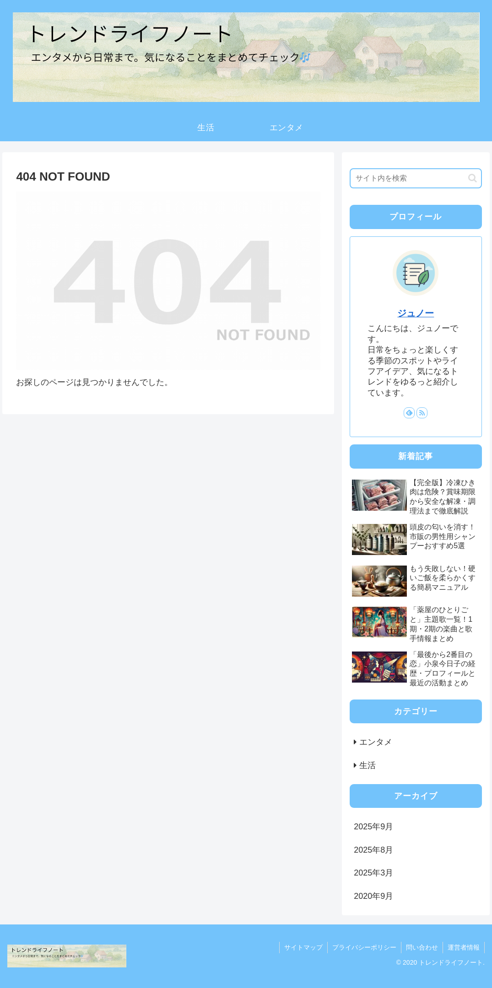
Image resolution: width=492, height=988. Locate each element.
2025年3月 (373, 872)
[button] (473, 178)
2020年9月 (373, 896)
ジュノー (415, 313)
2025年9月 (373, 826)
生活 (367, 765)
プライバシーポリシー (364, 947)
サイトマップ (303, 947)
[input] (415, 178)
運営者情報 (464, 947)
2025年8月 (373, 849)
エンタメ (375, 742)
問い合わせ (422, 947)
